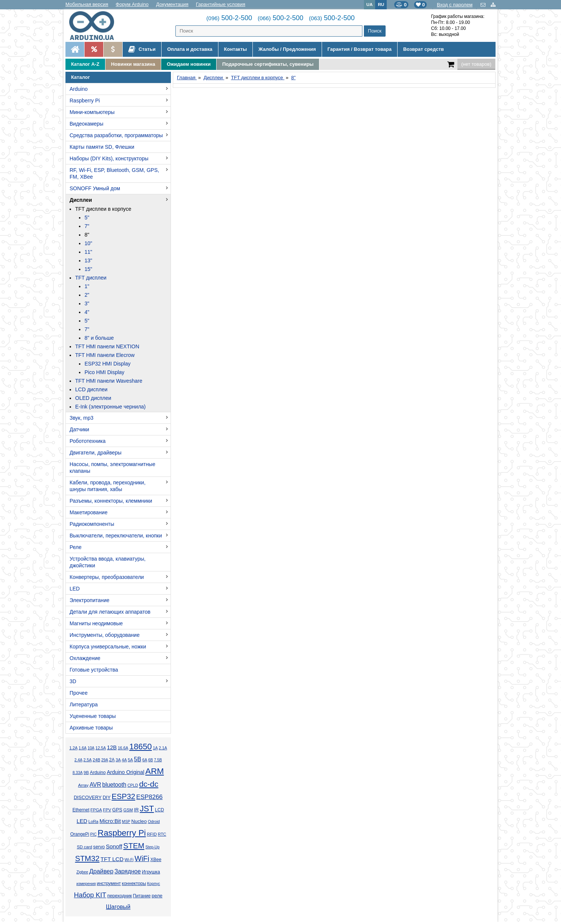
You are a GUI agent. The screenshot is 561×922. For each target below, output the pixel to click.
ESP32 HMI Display (108, 364)
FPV (107, 810)
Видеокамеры (86, 124)
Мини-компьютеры (92, 112)
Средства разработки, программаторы (116, 135)
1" (87, 286)
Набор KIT (90, 895)
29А (104, 760)
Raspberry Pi (85, 101)
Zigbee (82, 872)
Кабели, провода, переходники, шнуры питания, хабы (107, 485)
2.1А (163, 748)
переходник (119, 895)
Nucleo (139, 821)
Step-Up (152, 847)
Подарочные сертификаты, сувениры (267, 64)
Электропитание (90, 600)
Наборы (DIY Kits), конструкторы (109, 158)
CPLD (133, 785)
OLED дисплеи (93, 398)
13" (88, 260)
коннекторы (134, 883)
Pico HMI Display (105, 372)
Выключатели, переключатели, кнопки (116, 536)
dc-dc (148, 784)
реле (156, 895)
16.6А (123, 748)
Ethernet (81, 809)
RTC (162, 834)
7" (87, 226)
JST (147, 808)
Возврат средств (423, 49)
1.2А (73, 748)
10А (91, 748)
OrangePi (79, 834)
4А (124, 760)
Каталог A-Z (85, 64)
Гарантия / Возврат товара (360, 49)
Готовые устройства (94, 670)
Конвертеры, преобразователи (107, 577)
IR (136, 809)
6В (150, 760)
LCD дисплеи (91, 389)
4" (87, 312)
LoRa (93, 821)
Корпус (153, 883)
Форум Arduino (132, 4)
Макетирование (88, 512)
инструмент (109, 883)
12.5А (100, 748)
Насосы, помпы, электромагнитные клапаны (112, 467)
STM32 (87, 858)
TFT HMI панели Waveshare (108, 381)
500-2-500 (229, 18)
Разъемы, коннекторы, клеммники (111, 501)
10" (88, 243)
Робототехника (87, 441)
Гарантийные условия (220, 4)
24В (96, 760)
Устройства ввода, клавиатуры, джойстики (107, 562)
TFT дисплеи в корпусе (103, 209)
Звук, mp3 (82, 418)
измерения (86, 884)
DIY (106, 797)
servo (99, 846)
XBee (155, 859)
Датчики (79, 429)
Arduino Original (125, 772)
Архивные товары (91, 728)
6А (144, 760)
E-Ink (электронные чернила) (110, 407)
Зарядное (127, 871)
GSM (128, 810)
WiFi (142, 858)
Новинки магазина (133, 64)
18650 (140, 746)
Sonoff (114, 846)
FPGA (96, 810)
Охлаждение (85, 658)
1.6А (82, 748)
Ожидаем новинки (189, 64)
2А (112, 759)
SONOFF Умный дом (95, 188)
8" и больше (99, 338)
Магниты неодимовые (96, 623)
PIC (93, 834)
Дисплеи (81, 200)
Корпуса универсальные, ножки (108, 647)
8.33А (78, 773)
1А (155, 748)
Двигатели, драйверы (96, 453)
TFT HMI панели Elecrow (105, 355)
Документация (172, 4)
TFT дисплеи (91, 278)
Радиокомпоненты (92, 524)
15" (88, 269)
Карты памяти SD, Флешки (102, 147)
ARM (154, 771)
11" (88, 252)
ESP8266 (149, 797)
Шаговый (118, 907)
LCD (159, 809)
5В (137, 759)
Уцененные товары (93, 716)
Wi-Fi (129, 860)
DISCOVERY (88, 797)
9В (86, 772)
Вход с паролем (454, 4)
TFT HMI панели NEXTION (107, 346)
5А (130, 760)
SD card (84, 847)
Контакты (235, 49)
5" (87, 218)
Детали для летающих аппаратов (110, 612)
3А (118, 760)
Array (83, 785)
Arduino (79, 89)
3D (73, 681)
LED (75, 589)
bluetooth (114, 784)
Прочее (79, 693)
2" (87, 295)
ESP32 (123, 796)
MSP (126, 822)
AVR (95, 784)
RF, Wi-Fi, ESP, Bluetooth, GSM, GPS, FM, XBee (114, 173)
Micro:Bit (110, 821)
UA (370, 4)
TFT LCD (112, 859)
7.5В (158, 760)
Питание (141, 895)
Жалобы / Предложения (287, 49)
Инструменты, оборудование (105, 635)
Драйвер (101, 871)
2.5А (87, 760)
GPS (117, 809)
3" (87, 303)
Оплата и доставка (189, 49)
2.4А (78, 760)
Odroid (154, 821)
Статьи (142, 49)
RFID (152, 834)
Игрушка (151, 872)
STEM (133, 846)
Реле (76, 547)
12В (112, 747)
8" (87, 235)
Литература (84, 704)
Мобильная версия (86, 4)
